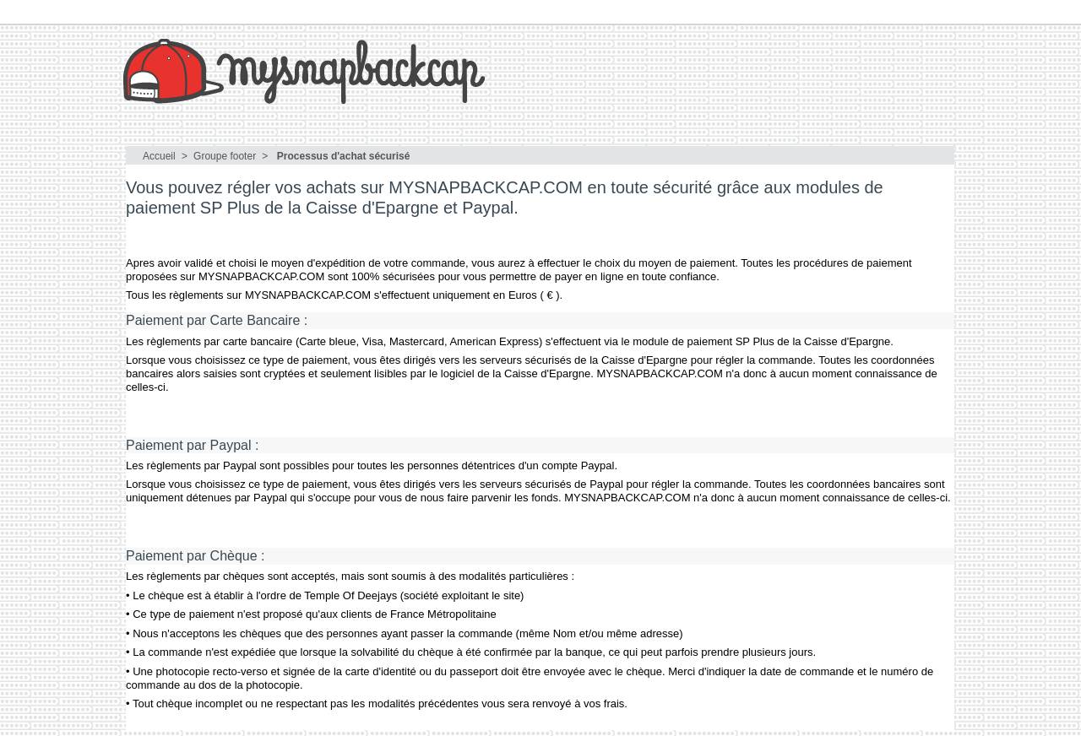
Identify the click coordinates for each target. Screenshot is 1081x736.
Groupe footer (224, 156)
